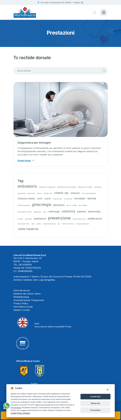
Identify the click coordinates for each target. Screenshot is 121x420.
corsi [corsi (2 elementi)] (39, 198)
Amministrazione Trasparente (28, 300)
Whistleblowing (21, 297)
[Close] (107, 389)
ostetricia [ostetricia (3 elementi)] (68, 211)
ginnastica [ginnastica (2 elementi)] (58, 205)
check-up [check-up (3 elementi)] (61, 193)
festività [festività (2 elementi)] (91, 198)
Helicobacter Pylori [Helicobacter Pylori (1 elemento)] (25, 212)
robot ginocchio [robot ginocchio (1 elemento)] (23, 224)
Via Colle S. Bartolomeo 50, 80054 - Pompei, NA (61, 2)
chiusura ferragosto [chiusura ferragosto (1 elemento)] (89, 193)
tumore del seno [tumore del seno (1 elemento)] (68, 224)
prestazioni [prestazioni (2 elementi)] (40, 218)
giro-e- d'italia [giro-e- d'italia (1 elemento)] (72, 205)
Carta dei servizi (21, 290)
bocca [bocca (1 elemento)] (39, 193)
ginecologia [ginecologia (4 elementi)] (41, 204)
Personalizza (16, 407)
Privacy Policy (20, 303)
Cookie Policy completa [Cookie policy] (20, 413)
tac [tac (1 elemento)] (59, 224)
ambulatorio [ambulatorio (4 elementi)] (27, 186)
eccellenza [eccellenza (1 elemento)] (68, 199)
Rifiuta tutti (95, 403)
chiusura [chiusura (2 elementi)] (75, 193)
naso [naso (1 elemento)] (44, 212)
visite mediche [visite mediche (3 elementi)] (28, 229)
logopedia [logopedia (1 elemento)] (37, 212)
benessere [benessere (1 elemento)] (31, 193)
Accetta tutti (95, 397)
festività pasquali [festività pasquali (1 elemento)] (24, 205)
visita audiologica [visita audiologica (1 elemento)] (82, 224)
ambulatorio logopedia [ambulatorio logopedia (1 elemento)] (47, 187)
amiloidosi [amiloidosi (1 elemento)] (97, 187)
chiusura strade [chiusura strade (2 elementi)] (26, 198)
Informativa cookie (23, 306)
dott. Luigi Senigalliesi (44, 279)
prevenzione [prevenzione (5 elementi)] (59, 218)
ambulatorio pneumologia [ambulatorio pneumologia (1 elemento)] (66, 187)
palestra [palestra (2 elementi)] (81, 211)
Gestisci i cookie (21, 310)
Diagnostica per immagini (34, 142)
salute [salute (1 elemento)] (39, 224)
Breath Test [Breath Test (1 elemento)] (48, 193)
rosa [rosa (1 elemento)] (33, 224)
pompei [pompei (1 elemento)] (20, 219)
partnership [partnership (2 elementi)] (94, 211)
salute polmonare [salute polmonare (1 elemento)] (49, 224)
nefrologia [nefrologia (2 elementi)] (54, 211)
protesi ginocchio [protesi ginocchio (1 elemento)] (79, 219)
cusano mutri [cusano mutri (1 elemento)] (57, 199)
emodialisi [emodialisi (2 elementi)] (79, 198)
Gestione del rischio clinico (27, 293)
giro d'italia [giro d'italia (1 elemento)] (83, 205)
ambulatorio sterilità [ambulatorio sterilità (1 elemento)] (85, 187)
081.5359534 (25, 264)
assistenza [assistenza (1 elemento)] (21, 193)
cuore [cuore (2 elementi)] (47, 198)
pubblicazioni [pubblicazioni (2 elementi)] (95, 218)
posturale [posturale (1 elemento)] (28, 219)
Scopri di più (24, 160)
